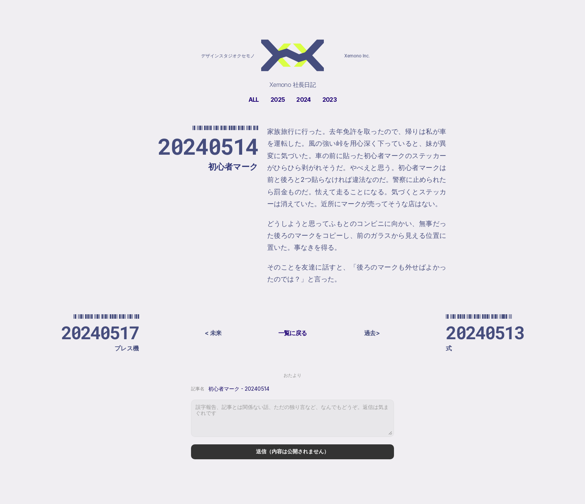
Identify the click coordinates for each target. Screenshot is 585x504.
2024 (303, 99)
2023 (329, 99)
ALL (253, 99)
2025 (277, 99)
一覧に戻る (292, 333)
